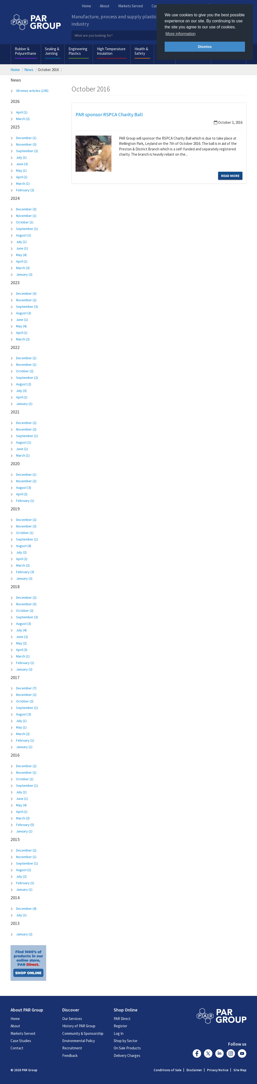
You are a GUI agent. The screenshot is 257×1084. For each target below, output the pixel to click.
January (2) (24, 274)
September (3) (27, 306)
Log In (118, 1033)
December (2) (26, 422)
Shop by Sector (126, 1040)
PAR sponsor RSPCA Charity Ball (109, 114)
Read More (230, 175)
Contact (17, 1048)
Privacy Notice (217, 1070)
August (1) (23, 235)
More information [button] (180, 34)
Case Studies (21, 1040)
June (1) (22, 248)
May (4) (21, 255)
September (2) (27, 151)
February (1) (25, 500)
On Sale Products (127, 1048)
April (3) (21, 649)
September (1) (27, 228)
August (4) (23, 546)
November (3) (26, 144)
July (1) (21, 157)
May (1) (21, 170)
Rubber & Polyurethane (25, 51)
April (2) (21, 494)
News (28, 69)
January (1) (24, 403)
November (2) (26, 300)
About (104, 6)
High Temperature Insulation (111, 51)
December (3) (26, 209)
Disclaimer (194, 1070)
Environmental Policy (78, 1040)
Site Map (239, 1070)
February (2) (25, 190)
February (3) (25, 572)
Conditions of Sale (167, 1070)
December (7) (26, 688)
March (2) (23, 118)
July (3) (21, 390)
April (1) (21, 112)
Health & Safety (141, 51)
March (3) (23, 268)
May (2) (21, 643)
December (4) (26, 908)
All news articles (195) (32, 90)
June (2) (22, 636)
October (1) (24, 222)
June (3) (22, 164)
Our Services (72, 1018)
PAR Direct (122, 1018)
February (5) (25, 824)
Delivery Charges (127, 1055)
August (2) (23, 384)
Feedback (70, 1055)
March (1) (23, 183)
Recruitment (72, 1048)
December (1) (26, 138)
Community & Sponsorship (82, 1033)
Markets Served (130, 6)
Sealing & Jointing (52, 51)
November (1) (26, 215)
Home (86, 6)
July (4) (21, 630)
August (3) (23, 313)
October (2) (24, 371)
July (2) (21, 552)
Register (120, 1025)
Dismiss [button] (205, 47)
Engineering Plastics (78, 51)
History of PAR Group (78, 1025)
